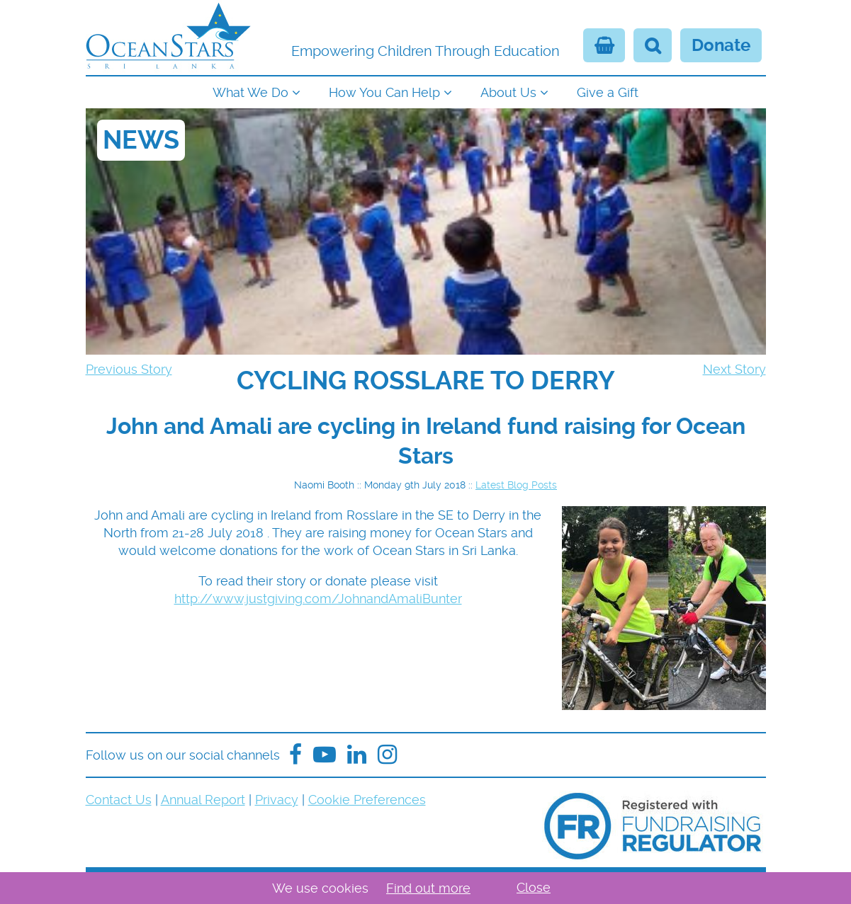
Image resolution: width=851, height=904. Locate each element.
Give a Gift (607, 92)
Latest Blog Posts (516, 485)
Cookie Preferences (367, 799)
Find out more (428, 888)
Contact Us (119, 799)
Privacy (276, 799)
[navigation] (426, 91)
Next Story (734, 369)
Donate (721, 45)
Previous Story (129, 369)
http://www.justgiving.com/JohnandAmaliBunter (318, 598)
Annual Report (203, 799)
